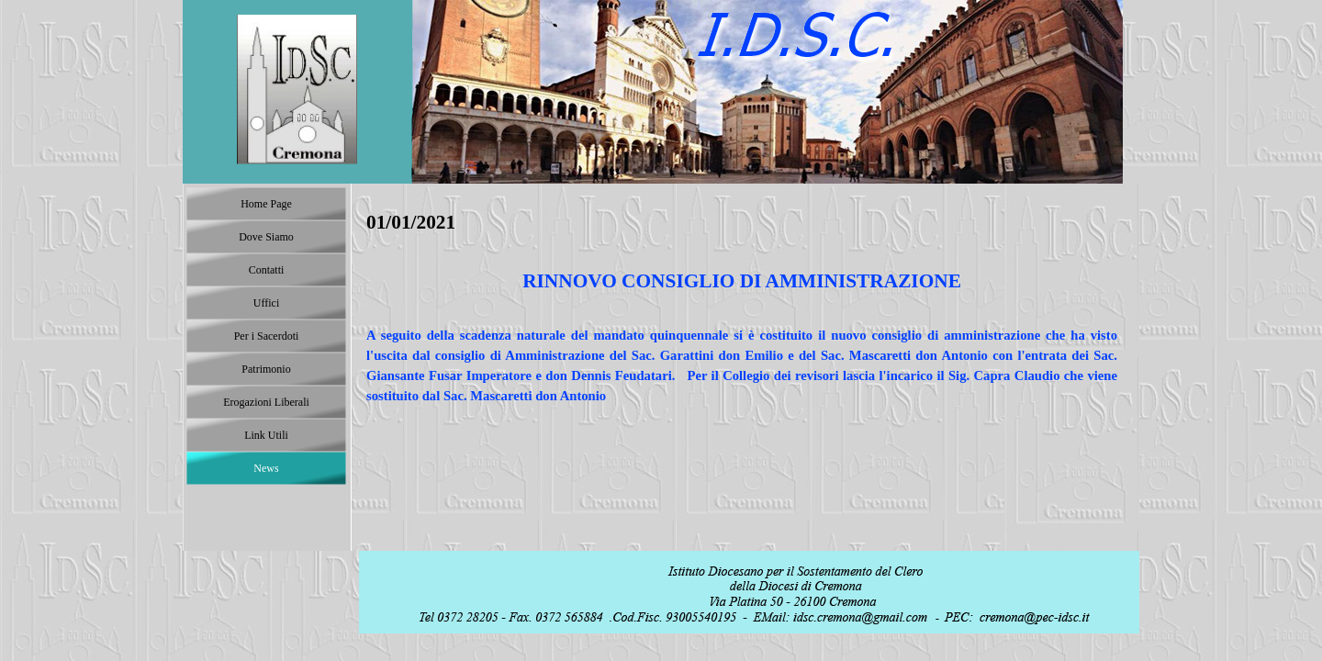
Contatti (267, 269)
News (265, 468)
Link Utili (266, 435)
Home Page (266, 203)
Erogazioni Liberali (266, 402)
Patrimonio (265, 369)
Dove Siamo (266, 236)
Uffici (266, 303)
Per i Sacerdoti (266, 336)
